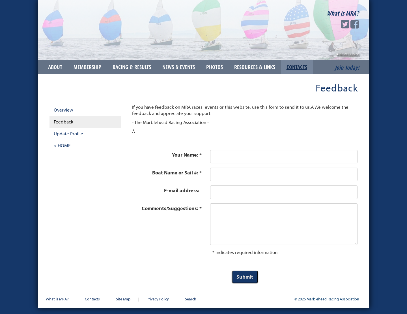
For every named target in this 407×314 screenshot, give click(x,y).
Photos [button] (214, 67)
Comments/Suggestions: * (172, 208)
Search (190, 299)
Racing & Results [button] (132, 67)
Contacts (92, 299)
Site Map (123, 299)
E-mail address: (183, 190)
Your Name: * (187, 154)
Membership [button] (87, 67)
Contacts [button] (297, 67)
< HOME (62, 145)
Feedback (63, 122)
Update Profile (68, 133)
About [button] (55, 67)
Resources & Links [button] (254, 67)
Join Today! (347, 67)
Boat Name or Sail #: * (177, 172)
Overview (63, 110)
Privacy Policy (158, 299)
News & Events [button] (178, 67)
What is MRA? (343, 13)
